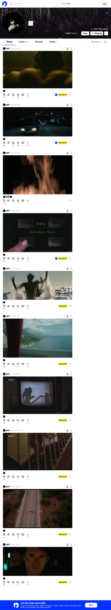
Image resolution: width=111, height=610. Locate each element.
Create (66, 3)
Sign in (91, 605)
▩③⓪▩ (7, 196)
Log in (104, 4)
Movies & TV (63, 95)
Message (97, 33)
